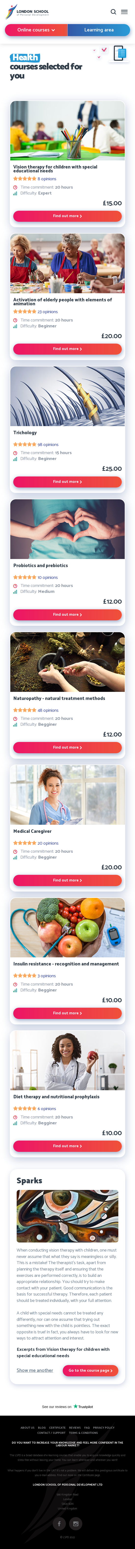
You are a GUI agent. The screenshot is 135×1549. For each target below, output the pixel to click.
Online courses (36, 30)
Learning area (99, 30)
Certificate (57, 1428)
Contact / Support (51, 1433)
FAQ (87, 1428)
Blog (42, 1428)
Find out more (67, 216)
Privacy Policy (103, 1428)
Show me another (35, 1370)
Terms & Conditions (83, 1433)
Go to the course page (90, 1370)
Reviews (75, 1428)
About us (28, 1428)
